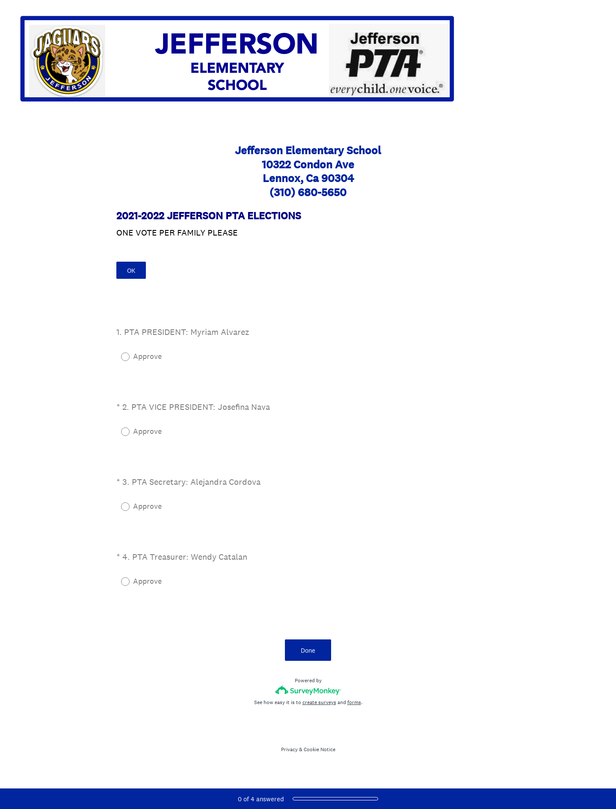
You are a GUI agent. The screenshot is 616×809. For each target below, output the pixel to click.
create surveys (319, 702)
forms (354, 702)
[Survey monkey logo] (308, 690)
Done (308, 650)
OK (131, 270)
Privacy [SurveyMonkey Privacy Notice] (289, 749)
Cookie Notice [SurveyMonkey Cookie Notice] (319, 749)
